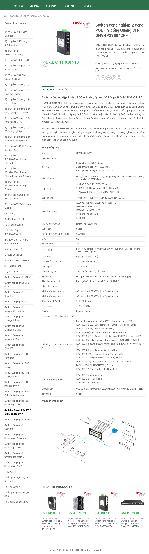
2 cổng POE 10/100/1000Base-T (91, 163)
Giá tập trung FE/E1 (14, 219)
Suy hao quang (11, 271)
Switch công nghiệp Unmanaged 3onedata (15, 436)
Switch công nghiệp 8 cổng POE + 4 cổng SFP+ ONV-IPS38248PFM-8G (80, 524)
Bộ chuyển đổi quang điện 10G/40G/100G (17, 92)
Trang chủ (18, 6)
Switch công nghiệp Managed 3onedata (14, 309)
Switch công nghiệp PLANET (14, 346)
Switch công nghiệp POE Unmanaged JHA (16, 402)
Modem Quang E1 (13, 249)
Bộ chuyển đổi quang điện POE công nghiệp (17, 129)
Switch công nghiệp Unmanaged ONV (14, 464)
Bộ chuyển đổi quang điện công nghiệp (17, 101)
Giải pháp (70, 6)
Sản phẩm (52, 6)
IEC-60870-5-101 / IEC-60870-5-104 (16, 241)
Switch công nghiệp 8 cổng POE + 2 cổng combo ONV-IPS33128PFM (52, 525)
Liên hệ (87, 6)
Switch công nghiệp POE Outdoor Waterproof (16, 393)
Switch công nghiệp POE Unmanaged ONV (29, 16)
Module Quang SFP (14, 254)
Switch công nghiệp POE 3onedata (16, 356)
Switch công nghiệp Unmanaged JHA (14, 445)
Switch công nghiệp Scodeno (14, 427)
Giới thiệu (34, 6)
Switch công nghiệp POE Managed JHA (16, 374)
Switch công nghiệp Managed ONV (14, 337)
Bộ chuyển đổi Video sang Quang (17, 206)
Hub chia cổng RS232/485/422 (12, 232)
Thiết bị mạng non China (16, 501)
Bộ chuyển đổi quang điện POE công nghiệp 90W (17, 138)
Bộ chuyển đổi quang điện (17, 84)
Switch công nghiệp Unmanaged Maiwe (14, 455)
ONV (102, 68)
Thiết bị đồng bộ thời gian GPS (17, 494)
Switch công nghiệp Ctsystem (14, 294)
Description (48, 89)
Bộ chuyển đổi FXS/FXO (16, 60)
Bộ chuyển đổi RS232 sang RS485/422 (18, 148)
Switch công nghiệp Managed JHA (14, 318)
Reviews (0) (62, 89)
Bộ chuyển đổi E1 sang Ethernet (15, 34)
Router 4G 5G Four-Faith (16, 260)
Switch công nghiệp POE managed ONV (16, 384)
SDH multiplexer (12, 266)
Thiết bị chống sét (13, 487)
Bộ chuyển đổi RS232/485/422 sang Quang (15, 185)
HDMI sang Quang (13, 224)
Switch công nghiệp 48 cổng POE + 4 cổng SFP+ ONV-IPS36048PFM (133, 524)
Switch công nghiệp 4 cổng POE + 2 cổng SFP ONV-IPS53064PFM (106, 524)
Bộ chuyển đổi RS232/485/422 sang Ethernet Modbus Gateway (17, 172)
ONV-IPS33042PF (112, 68)
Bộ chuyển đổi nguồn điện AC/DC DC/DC (17, 67)
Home (4, 16)
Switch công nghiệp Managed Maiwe (14, 328)
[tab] (48, 89)
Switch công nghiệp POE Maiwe (16, 365)
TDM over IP (10, 472)
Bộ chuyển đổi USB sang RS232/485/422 (16, 196)
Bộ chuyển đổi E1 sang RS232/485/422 (15, 43)
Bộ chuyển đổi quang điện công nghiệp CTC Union (17, 110)
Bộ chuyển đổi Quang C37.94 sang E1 (15, 77)
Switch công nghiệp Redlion (18, 419)
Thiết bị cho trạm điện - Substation (16, 479)
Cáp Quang (9, 213)
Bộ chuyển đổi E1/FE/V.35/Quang (13, 52)
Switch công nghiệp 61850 (17, 277)
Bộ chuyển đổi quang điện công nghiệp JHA (17, 120)
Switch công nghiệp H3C (16, 301)
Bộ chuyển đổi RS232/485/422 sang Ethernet (15, 159)
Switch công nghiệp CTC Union (16, 285)
